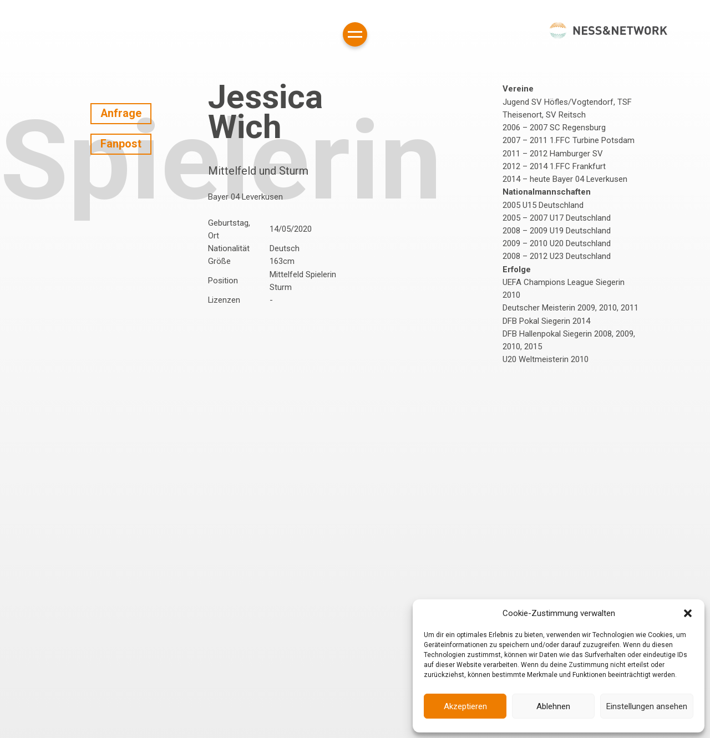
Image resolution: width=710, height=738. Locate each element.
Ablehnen (553, 706)
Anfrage (120, 113)
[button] (687, 613)
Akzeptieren (465, 706)
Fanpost (120, 144)
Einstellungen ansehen (646, 706)
